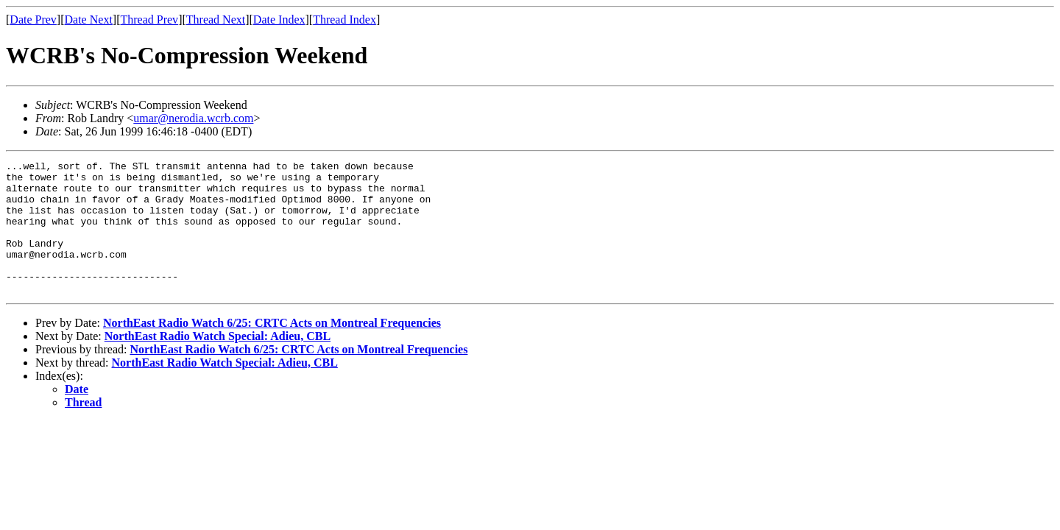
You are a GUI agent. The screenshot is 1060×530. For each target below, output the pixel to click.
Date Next (89, 19)
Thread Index (344, 19)
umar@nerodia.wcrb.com (193, 118)
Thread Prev (149, 19)
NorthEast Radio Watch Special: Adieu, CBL (218, 362)
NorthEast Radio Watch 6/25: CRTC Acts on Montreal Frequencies (272, 349)
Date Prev (33, 19)
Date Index (279, 19)
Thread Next (215, 19)
